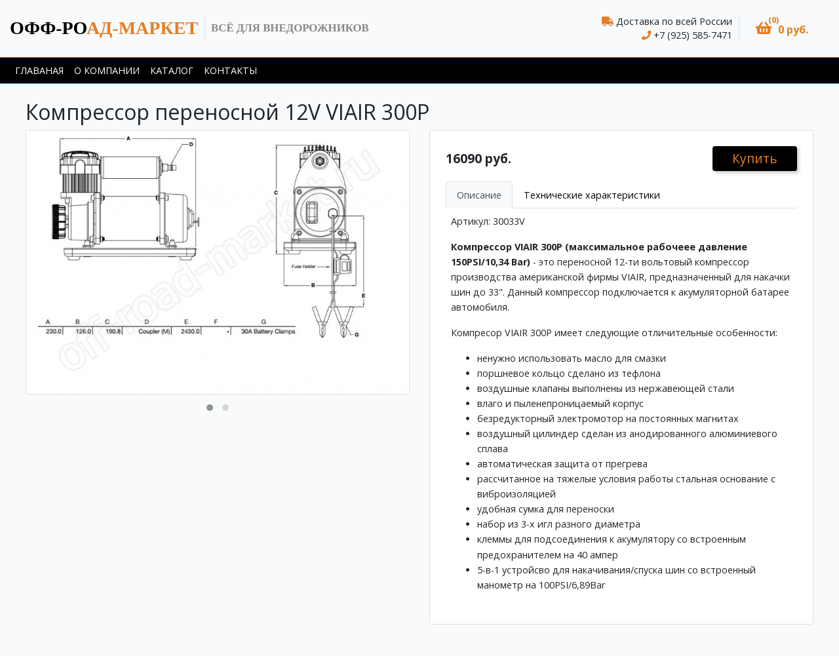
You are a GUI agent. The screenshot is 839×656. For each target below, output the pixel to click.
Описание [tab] (479, 195)
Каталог (171, 70)
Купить (754, 158)
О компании (107, 70)
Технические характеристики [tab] (592, 195)
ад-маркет (104, 28)
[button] (782, 28)
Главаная (39, 70)
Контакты (230, 70)
